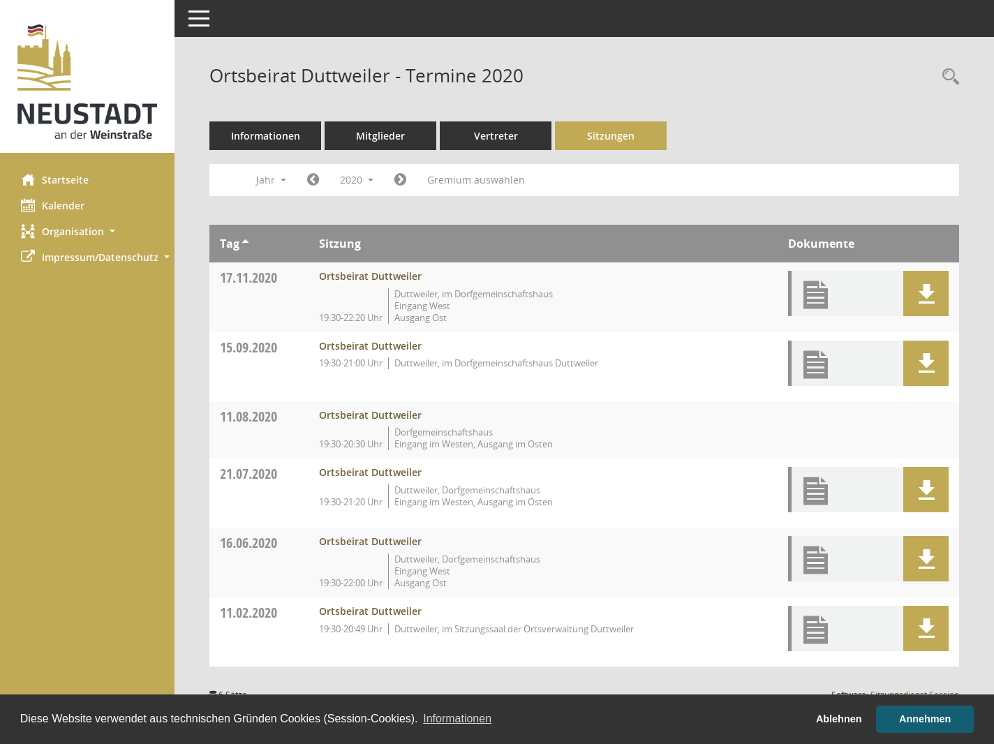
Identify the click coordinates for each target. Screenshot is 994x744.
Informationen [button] (457, 718)
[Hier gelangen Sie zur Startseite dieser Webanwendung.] (87, 81)
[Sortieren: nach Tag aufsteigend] (245, 243)
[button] (87, 231)
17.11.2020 (248, 277)
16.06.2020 (248, 542)
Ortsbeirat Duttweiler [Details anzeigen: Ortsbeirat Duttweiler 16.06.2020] (370, 541)
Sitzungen (611, 135)
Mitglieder (380, 135)
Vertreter (496, 135)
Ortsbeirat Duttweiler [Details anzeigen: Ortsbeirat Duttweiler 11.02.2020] (370, 611)
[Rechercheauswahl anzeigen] (947, 77)
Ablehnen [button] (839, 718)
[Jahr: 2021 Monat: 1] (400, 180)
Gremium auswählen (476, 179)
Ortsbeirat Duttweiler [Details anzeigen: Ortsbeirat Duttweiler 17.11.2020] (370, 276)
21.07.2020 (248, 473)
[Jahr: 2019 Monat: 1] (313, 180)
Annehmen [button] (925, 718)
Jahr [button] (271, 179)
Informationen (265, 135)
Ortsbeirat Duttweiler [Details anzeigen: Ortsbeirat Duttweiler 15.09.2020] (370, 345)
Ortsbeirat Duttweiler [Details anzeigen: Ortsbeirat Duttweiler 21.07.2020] (370, 472)
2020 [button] (356, 179)
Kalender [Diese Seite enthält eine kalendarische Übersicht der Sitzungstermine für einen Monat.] (52, 205)
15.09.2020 (248, 347)
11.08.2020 (248, 416)
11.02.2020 (248, 612)
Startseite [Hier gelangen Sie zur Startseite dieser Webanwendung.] (55, 179)
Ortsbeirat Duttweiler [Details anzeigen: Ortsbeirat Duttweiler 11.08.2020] (370, 415)
